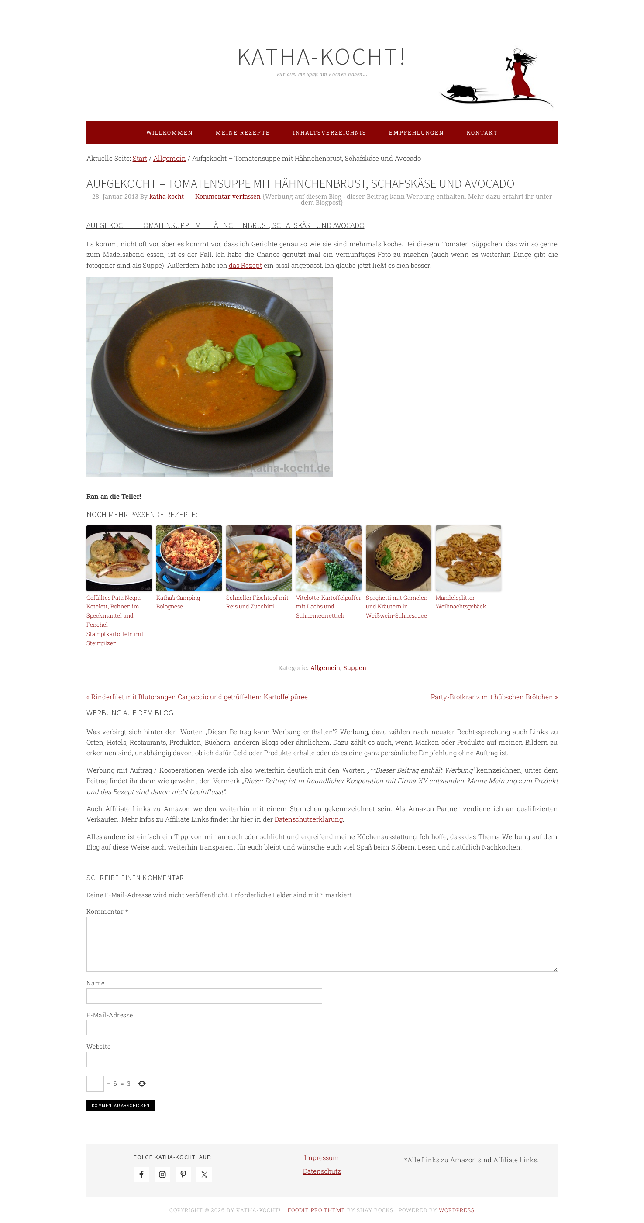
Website (98, 1046)
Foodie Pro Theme (316, 1209)
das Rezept (245, 265)
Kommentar (107, 911)
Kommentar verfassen (228, 196)
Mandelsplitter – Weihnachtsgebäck (461, 602)
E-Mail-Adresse (109, 1015)
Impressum (321, 1157)
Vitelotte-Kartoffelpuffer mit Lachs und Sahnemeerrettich (328, 607)
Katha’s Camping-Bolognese (179, 602)
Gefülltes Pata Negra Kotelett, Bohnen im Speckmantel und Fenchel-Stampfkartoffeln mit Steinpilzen (115, 620)
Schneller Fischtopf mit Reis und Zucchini (257, 602)
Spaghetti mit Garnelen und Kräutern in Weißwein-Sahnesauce (396, 607)
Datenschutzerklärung (309, 819)
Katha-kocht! (322, 56)
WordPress (457, 1209)
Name (95, 983)
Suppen (355, 667)
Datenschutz (322, 1171)
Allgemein (325, 667)
